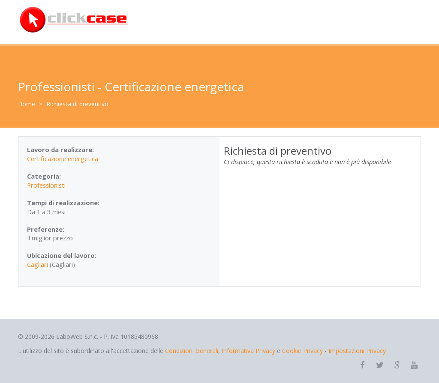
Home (26, 104)
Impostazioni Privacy (357, 351)
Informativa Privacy (248, 351)
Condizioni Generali (191, 351)
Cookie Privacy (302, 351)
